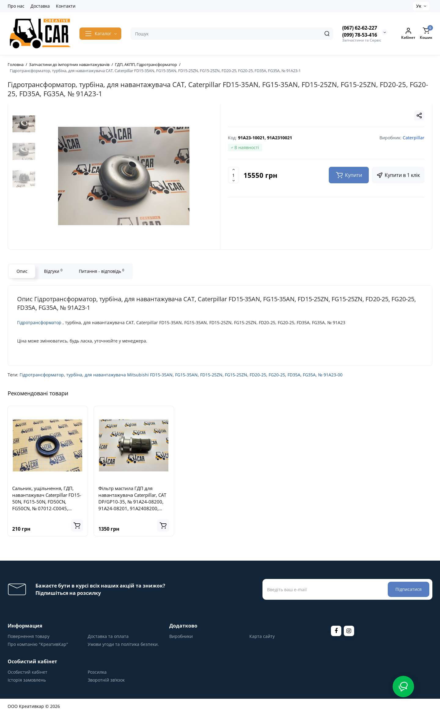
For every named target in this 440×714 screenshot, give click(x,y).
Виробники (181, 636)
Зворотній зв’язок (106, 680)
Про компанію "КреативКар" (38, 644)
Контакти (65, 6)
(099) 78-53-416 (359, 35)
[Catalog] (100, 33)
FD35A (294, 375)
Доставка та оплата (108, 636)
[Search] (327, 33)
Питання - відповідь (101, 271)
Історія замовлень (27, 680)
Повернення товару (29, 636)
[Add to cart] (77, 525)
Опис (22, 271)
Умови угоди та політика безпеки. (123, 644)
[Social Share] (419, 115)
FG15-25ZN (236, 375)
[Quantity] (233, 175)
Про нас (16, 6)
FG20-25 (277, 375)
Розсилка (97, 672)
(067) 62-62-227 (359, 28)
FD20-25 (258, 375)
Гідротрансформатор (39, 322)
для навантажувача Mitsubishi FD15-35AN (129, 375)
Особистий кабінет (27, 672)
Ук (418, 6)
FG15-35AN (186, 375)
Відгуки (53, 271)
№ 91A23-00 (330, 375)
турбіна (74, 375)
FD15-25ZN (211, 375)
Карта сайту (262, 636)
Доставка (40, 6)
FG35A (309, 375)
